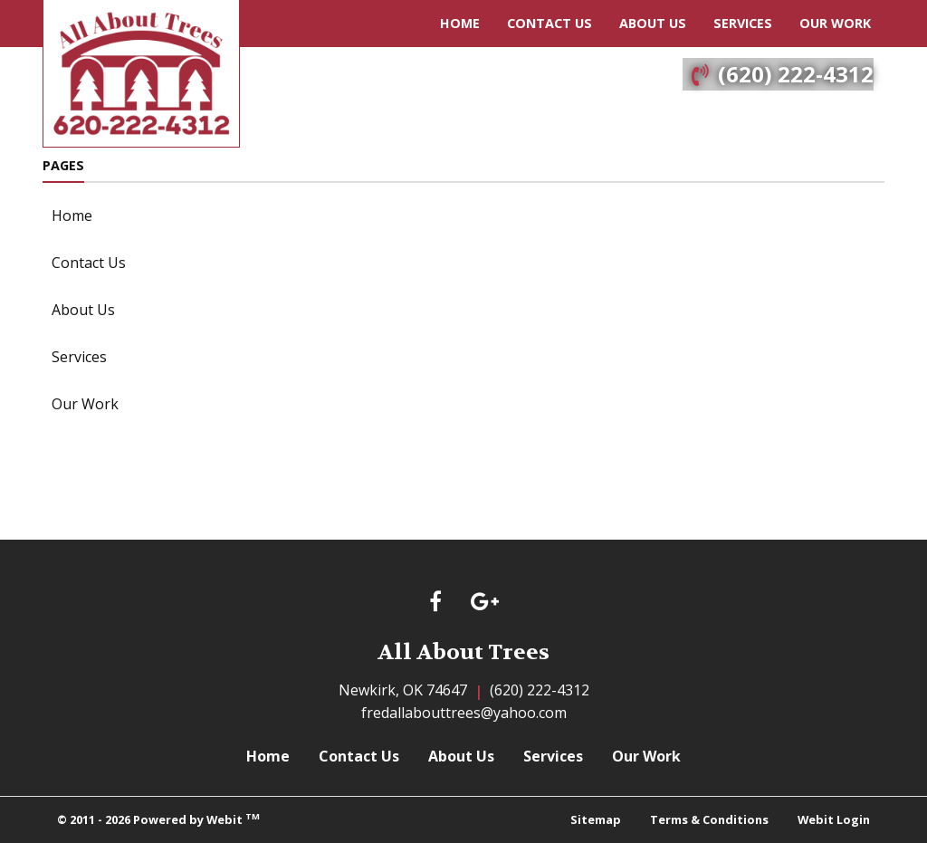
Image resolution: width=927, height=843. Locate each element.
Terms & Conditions (709, 819)
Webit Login (834, 819)
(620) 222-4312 (796, 74)
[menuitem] (459, 23)
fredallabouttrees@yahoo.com (464, 713)
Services (742, 23)
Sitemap (595, 819)
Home (460, 23)
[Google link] (484, 602)
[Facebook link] (435, 602)
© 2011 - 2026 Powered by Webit (158, 819)
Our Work (835, 23)
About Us (652, 23)
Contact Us (549, 23)
